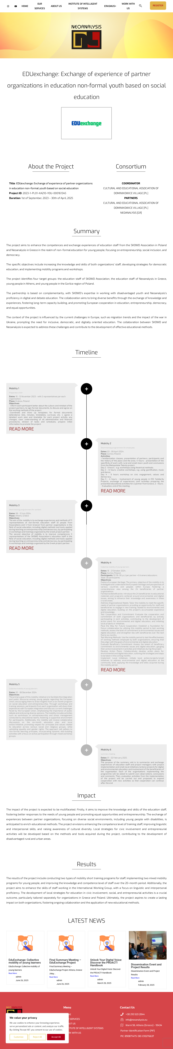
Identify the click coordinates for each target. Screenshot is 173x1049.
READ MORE (21, 428)
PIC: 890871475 (128, 1036)
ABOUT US (56, 6)
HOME (25, 6)
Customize (18, 1037)
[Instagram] (8, 6)
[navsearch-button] (142, 6)
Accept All (56, 1037)
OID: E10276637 (146, 1036)
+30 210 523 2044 (132, 1014)
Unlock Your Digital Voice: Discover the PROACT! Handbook (106, 962)
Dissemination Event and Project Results (146, 966)
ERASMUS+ (110, 6)
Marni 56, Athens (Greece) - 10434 (141, 1025)
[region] (37, 1028)
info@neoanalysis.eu (133, 1020)
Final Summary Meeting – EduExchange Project (65, 961)
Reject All (37, 1037)
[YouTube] (15, 6)
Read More (13, 973)
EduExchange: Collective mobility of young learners (25, 961)
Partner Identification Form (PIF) (137, 1030)
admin (18, 977)
